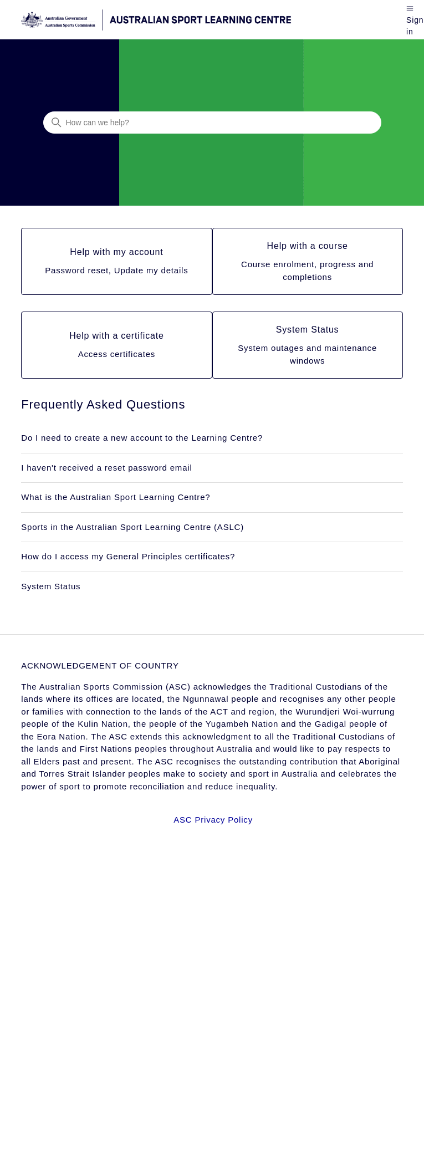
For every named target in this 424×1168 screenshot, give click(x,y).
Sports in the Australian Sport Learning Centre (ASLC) (132, 527)
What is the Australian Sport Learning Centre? (115, 497)
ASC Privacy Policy (213, 819)
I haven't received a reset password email (106, 467)
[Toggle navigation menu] (409, 7)
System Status (50, 586)
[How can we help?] (212, 122)
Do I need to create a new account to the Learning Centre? (142, 437)
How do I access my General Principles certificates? (128, 556)
